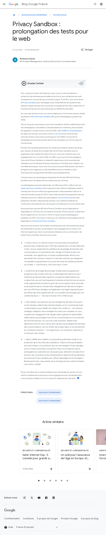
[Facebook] (46, 498)
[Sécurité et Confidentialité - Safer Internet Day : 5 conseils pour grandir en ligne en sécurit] (34, 451)
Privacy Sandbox (29, 102)
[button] (87, 50)
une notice (64, 197)
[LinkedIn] (53, 498)
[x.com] (32, 498)
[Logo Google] (9, 510)
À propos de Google (47, 518)
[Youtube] (39, 498)
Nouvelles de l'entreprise (34, 15)
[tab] (39, 480)
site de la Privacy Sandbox (44, 221)
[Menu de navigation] (4, 4)
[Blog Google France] (14, 15)
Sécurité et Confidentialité (49, 392)
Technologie (59, 15)
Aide (8, 527)
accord (59, 134)
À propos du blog (89, 518)
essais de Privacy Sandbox (31, 188)
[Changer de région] (37, 527)
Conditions (28, 518)
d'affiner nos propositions (71, 130)
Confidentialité (12, 518)
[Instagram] (24, 498)
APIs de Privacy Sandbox (41, 116)
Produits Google (69, 518)
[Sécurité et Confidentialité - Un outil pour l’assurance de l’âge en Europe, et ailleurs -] (72, 451)
